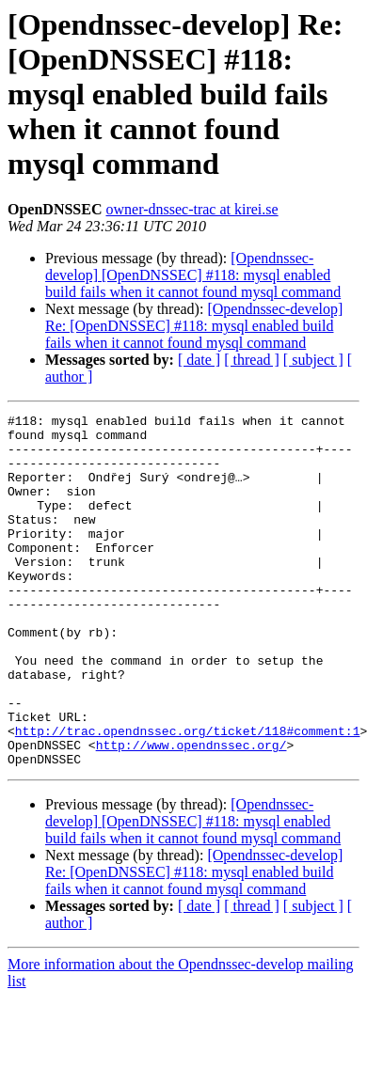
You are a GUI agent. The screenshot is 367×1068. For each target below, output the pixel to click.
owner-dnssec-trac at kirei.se (191, 209)
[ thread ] (251, 360)
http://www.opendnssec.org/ (191, 812)
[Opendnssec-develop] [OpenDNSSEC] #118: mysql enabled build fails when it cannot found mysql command (193, 275)
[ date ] (199, 360)
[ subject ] (313, 360)
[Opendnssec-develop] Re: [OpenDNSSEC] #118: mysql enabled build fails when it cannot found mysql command (194, 326)
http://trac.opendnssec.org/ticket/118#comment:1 (187, 795)
